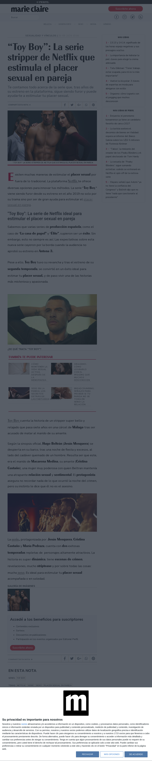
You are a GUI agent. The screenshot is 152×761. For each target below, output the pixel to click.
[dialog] (76, 724)
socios (24, 724)
